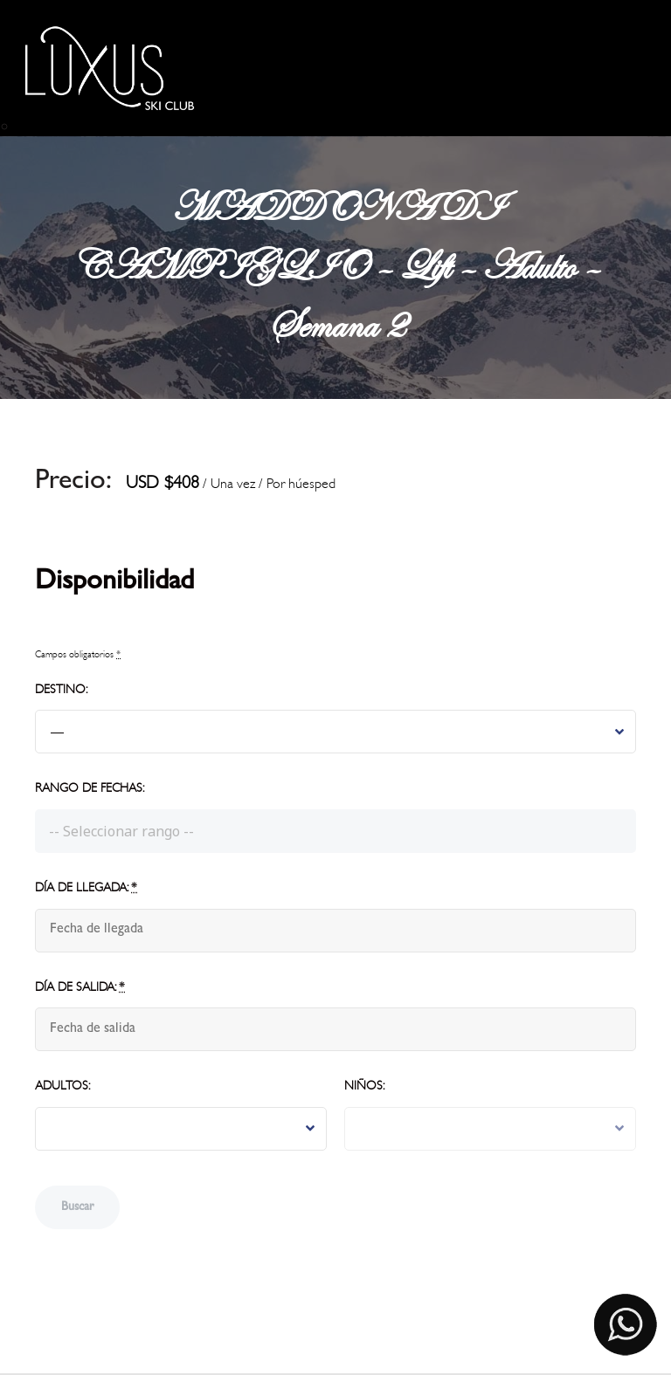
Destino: (61, 689)
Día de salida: (80, 987)
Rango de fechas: (89, 787)
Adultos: (62, 1085)
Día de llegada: (86, 887)
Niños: (364, 1085)
